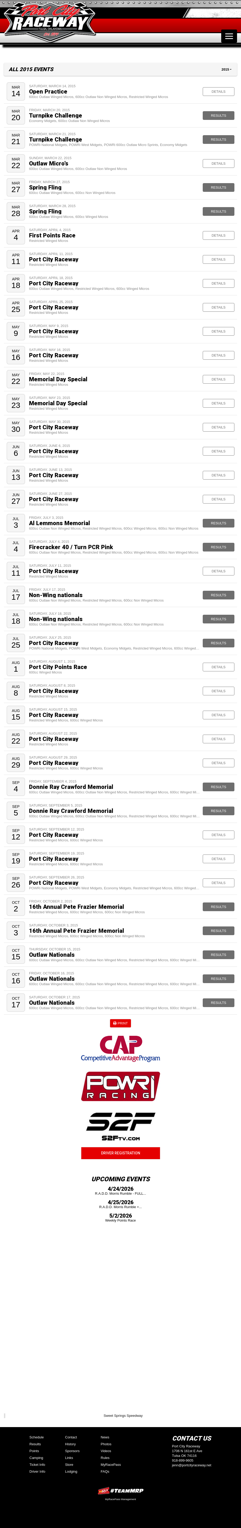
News (105, 1437)
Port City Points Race (58, 667)
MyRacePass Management (120, 1499)
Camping (36, 1458)
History (70, 1444)
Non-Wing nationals (56, 595)
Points (34, 1451)
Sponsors (72, 1451)
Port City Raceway (53, 259)
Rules (105, 1458)
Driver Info (37, 1471)
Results (218, 116)
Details (218, 92)
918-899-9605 (182, 1460)
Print (120, 1023)
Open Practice (48, 91)
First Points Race (52, 235)
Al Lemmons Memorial (59, 523)
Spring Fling (45, 187)
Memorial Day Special (58, 379)
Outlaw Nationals (52, 955)
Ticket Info (37, 1465)
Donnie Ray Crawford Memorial (71, 787)
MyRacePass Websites (120, 1491)
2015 (225, 69)
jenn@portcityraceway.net (191, 1465)
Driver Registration (120, 1153)
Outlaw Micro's (48, 163)
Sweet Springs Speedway (123, 1416)
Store (69, 1465)
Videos (106, 1451)
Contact (71, 1437)
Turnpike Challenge (55, 115)
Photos (106, 1444)
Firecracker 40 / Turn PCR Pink (71, 547)
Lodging (71, 1471)
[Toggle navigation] (229, 36)
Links (69, 1458)
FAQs (105, 1471)
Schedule (37, 1437)
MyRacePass (111, 1465)
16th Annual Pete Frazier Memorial (76, 907)
